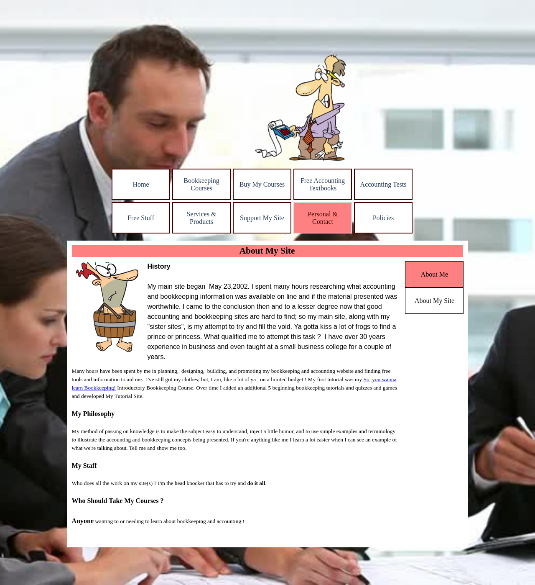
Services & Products (202, 217)
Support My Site (262, 217)
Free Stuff (140, 217)
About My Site (434, 300)
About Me (434, 274)
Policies (383, 217)
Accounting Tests (383, 184)
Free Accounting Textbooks (323, 184)
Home (140, 184)
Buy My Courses (262, 184)
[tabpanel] (273, 312)
